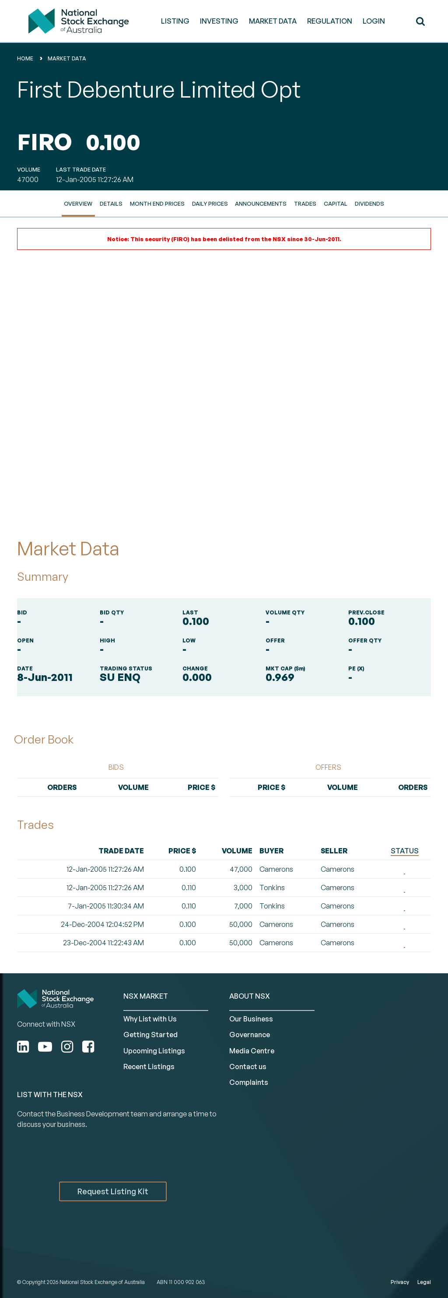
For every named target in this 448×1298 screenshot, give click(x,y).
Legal (424, 1282)
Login (374, 21)
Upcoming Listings (154, 1050)
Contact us (247, 1066)
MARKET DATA (273, 21)
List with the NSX (50, 1094)
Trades (305, 203)
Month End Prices (157, 203)
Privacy (400, 1282)
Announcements (261, 203)
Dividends (369, 203)
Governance (249, 1034)
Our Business (251, 1018)
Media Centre (251, 1050)
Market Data (67, 58)
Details (111, 203)
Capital (335, 203)
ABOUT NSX (249, 996)
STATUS (405, 850)
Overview (78, 203)
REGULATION (329, 21)
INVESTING (219, 21)
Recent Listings (149, 1066)
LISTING (175, 21)
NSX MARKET (145, 996)
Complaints (248, 1082)
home (25, 58)
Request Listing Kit (112, 1191)
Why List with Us (150, 1018)
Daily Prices (210, 203)
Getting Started (150, 1034)
